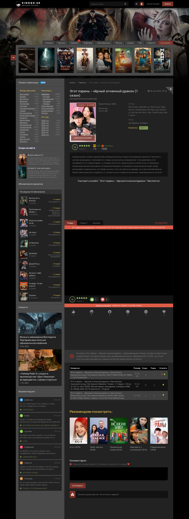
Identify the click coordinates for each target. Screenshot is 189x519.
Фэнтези (23, 141)
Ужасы (22, 137)
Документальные (27, 108)
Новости (151, 43)
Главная (49, 43)
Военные (24, 101)
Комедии (23, 118)
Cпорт (22, 132)
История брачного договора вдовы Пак (40, 425)
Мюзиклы (24, 122)
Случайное (165, 43)
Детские (23, 106)
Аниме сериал (47, 111)
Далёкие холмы (29, 473)
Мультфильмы (103, 43)
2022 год (45, 130)
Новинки (74, 43)
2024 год (45, 125)
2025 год (45, 123)
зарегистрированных (85, 227)
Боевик (23, 97)
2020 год (45, 135)
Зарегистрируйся (103, 305)
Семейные (24, 130)
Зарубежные (48, 99)
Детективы (24, 104)
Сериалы (88, 43)
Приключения (25, 127)
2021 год (45, 132)
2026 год (45, 121)
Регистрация (153, 4)
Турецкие (47, 101)
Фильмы (61, 43)
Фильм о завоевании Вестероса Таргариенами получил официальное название (38, 340)
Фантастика (25, 139)
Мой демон (26, 410)
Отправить (77, 486)
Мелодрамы (25, 120)
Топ (140, 43)
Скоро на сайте (27, 148)
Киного (72, 82)
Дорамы (46, 104)
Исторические (26, 113)
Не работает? (161, 223)
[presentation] (13, 62)
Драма (22, 111)
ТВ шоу (119, 43)
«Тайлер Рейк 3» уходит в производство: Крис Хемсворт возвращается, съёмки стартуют (38, 376)
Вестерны (24, 99)
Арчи (23, 441)
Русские (46, 97)
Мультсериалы (47, 108)
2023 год (45, 128)
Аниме (130, 43)
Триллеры (24, 134)
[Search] (125, 4)
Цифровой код (28, 457)
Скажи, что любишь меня (33, 488)
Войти (168, 4)
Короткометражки (27, 115)
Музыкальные (26, 125)
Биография (24, 94)
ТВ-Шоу (44, 113)
